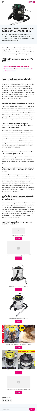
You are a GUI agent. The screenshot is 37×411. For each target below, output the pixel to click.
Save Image (18, 238)
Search (32, 409)
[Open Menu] (3, 2)
